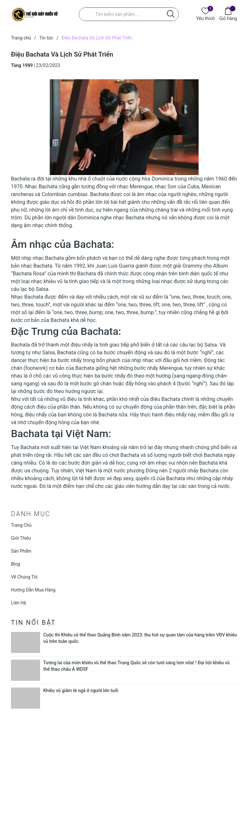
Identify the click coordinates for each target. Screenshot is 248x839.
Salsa (42, 289)
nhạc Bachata (48, 258)
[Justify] (171, 14)
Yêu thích (205, 18)
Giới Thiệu (21, 538)
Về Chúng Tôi (24, 577)
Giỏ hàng (228, 18)
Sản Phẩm (21, 551)
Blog (15, 564)
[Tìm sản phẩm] (129, 14)
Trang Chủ (21, 525)
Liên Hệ (18, 602)
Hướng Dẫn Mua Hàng (33, 589)
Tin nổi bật (33, 622)
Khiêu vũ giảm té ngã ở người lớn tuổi (80, 690)
